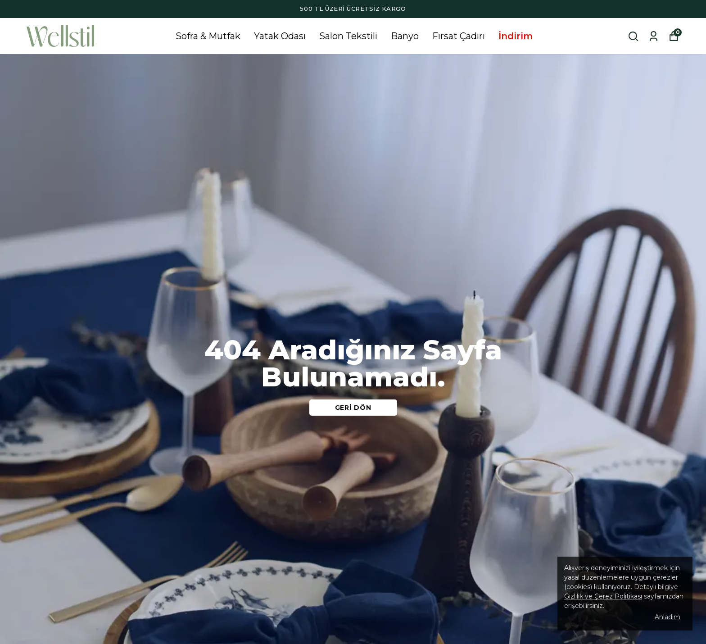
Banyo (405, 36)
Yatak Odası (280, 36)
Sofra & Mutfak (208, 36)
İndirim (515, 36)
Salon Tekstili (348, 36)
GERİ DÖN (353, 408)
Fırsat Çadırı (458, 36)
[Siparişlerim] (653, 36)
